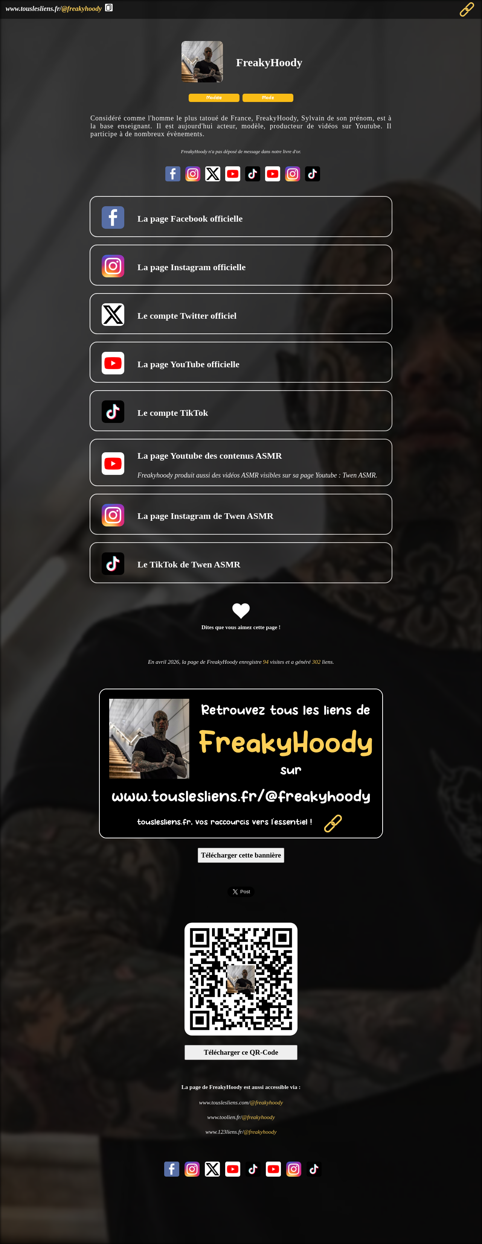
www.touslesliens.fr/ (54, 8)
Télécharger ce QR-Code (241, 1052)
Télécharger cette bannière (241, 855)
